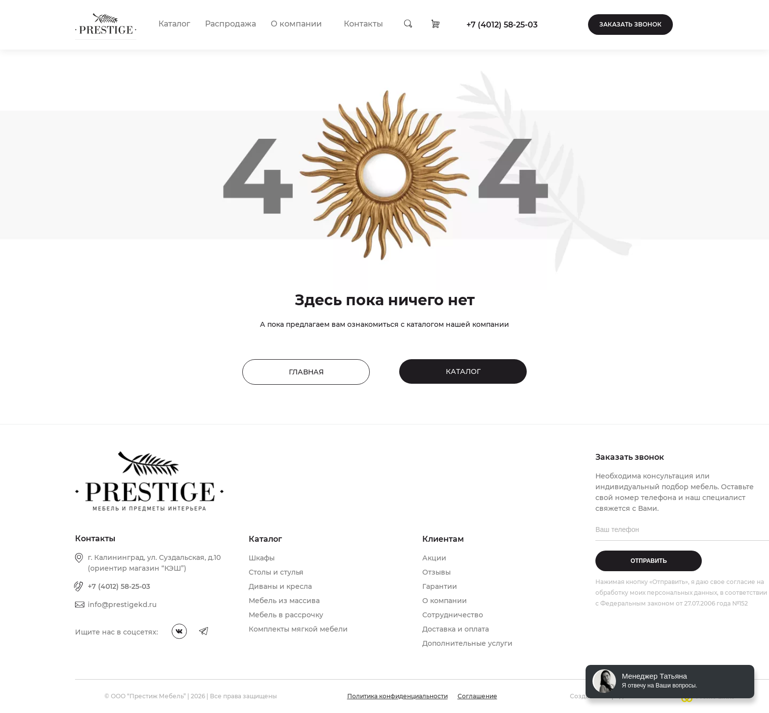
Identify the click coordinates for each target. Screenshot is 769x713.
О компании (296, 23)
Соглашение (477, 696)
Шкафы (262, 558)
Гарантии (439, 586)
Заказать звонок (630, 24)
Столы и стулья (276, 572)
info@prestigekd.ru (122, 604)
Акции (434, 558)
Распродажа (230, 23)
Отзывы (436, 572)
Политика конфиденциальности (397, 696)
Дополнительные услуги (467, 643)
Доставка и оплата (455, 629)
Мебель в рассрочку (286, 614)
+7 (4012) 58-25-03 (502, 24)
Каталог (174, 23)
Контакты (363, 23)
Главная (306, 372)
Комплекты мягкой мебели (298, 629)
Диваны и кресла (280, 586)
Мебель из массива (284, 600)
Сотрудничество (452, 614)
